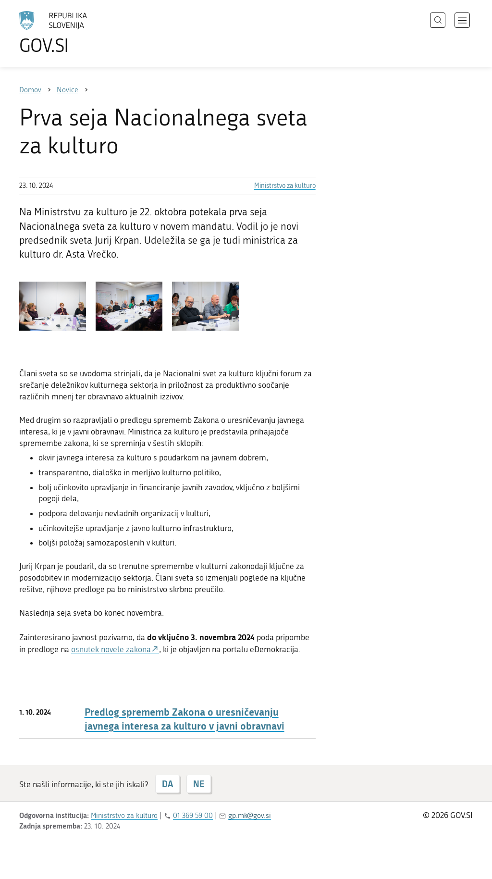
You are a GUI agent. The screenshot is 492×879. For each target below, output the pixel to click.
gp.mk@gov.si (249, 815)
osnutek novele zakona (111, 649)
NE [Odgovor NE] (198, 784)
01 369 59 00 (193, 815)
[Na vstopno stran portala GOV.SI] (79, 32)
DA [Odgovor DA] (167, 784)
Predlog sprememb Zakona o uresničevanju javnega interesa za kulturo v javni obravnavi (184, 719)
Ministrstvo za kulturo (285, 186)
